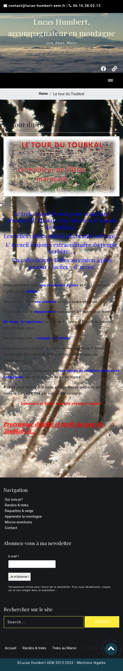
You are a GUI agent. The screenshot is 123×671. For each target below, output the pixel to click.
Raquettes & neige (19, 511)
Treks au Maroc (64, 648)
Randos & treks (16, 505)
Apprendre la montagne (23, 516)
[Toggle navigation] (110, 81)
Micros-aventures (18, 522)
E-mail (13, 556)
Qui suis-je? (14, 499)
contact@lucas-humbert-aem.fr (38, 6)
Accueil (10, 648)
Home (43, 93)
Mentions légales (91, 663)
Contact (11, 528)
